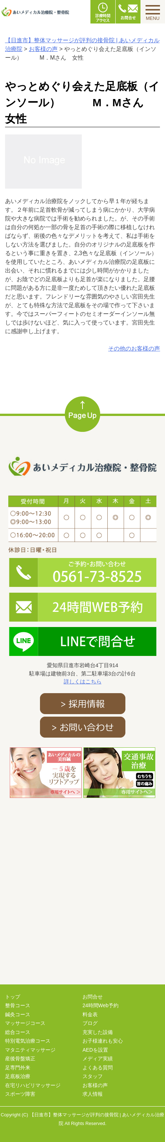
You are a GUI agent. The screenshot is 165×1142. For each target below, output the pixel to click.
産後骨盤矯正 (20, 1058)
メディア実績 (97, 1058)
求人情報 (92, 1094)
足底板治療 (17, 1076)
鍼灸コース (17, 1014)
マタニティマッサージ (30, 1050)
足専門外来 (17, 1067)
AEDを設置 (95, 1050)
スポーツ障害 (20, 1094)
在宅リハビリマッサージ (33, 1085)
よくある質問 (97, 1067)
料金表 (90, 1014)
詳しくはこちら (83, 681)
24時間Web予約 (100, 1005)
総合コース (17, 1032)
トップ (12, 997)
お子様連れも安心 (102, 1041)
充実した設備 (97, 1032)
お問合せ (92, 997)
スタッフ (92, 1076)
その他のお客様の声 (134, 348)
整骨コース (17, 1005)
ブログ (90, 1023)
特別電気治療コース (27, 1041)
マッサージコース (25, 1023)
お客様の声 (95, 1085)
